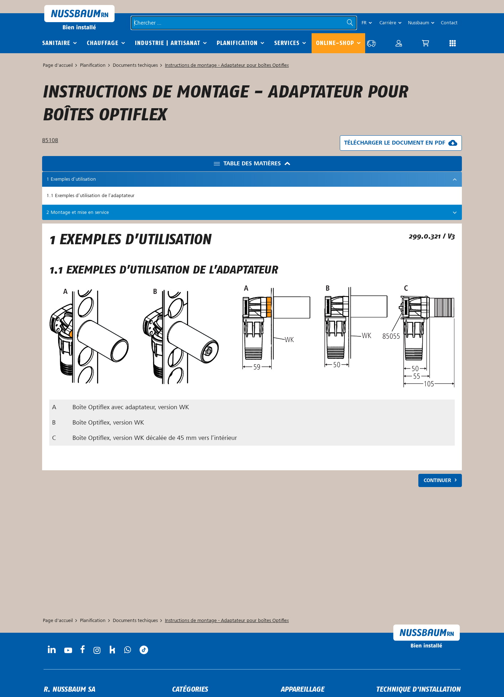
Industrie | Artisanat (167, 43)
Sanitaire (56, 43)
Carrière (387, 23)
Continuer (437, 480)
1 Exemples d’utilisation (71, 179)
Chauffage (103, 43)
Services (286, 43)
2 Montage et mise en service (77, 212)
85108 (50, 140)
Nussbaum (418, 23)
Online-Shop (335, 43)
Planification (237, 43)
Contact (449, 23)
